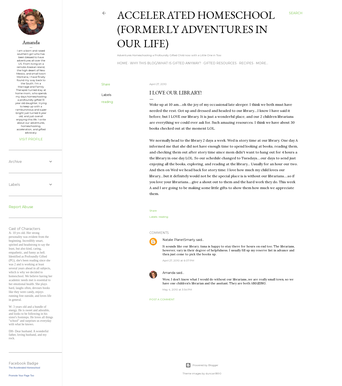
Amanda (168, 273)
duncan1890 (213, 373)
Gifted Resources (220, 63)
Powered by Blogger (202, 365)
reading (107, 102)
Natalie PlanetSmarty (178, 240)
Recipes (246, 63)
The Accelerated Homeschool (24, 367)
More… (262, 63)
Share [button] (105, 84)
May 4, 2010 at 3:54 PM (177, 289)
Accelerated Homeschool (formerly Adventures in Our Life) (196, 29)
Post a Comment (161, 299)
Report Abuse (21, 207)
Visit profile (31, 139)
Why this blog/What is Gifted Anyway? (165, 63)
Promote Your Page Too (21, 375)
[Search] (296, 13)
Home (122, 63)
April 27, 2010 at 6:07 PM (178, 260)
